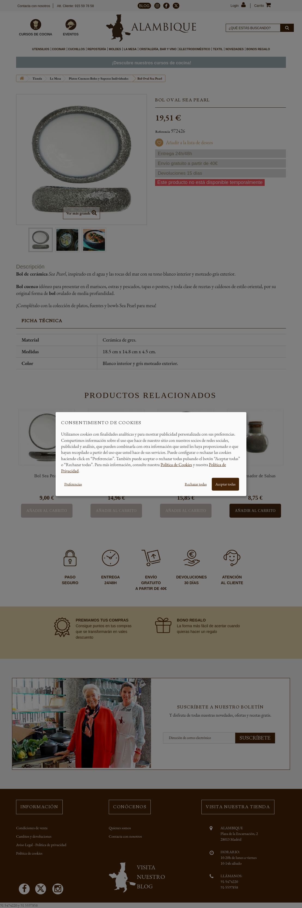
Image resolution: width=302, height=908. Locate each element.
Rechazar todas (196, 484)
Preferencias (73, 484)
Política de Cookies (176, 464)
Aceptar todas (225, 484)
